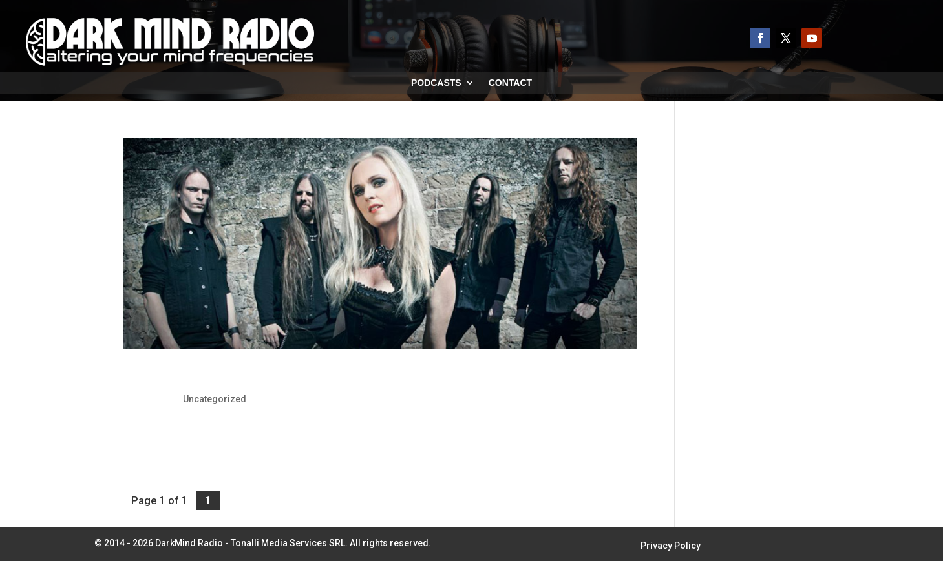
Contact (510, 83)
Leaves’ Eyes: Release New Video (224, 376)
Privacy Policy (671, 546)
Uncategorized (214, 399)
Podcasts (436, 83)
